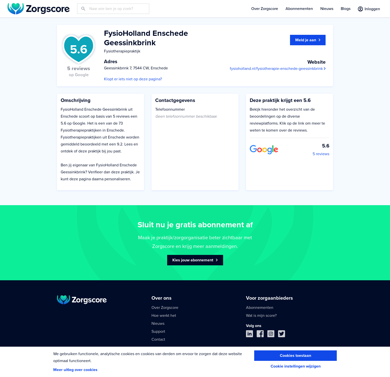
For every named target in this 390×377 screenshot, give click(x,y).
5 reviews (321, 153)
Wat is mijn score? (261, 315)
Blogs (345, 8)
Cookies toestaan (295, 355)
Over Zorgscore (264, 8)
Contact (158, 339)
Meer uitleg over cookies (75, 369)
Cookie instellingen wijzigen (296, 366)
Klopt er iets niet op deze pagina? (133, 79)
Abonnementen (299, 8)
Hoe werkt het (163, 315)
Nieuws (326, 8)
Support (158, 331)
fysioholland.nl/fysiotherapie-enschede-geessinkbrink (278, 68)
